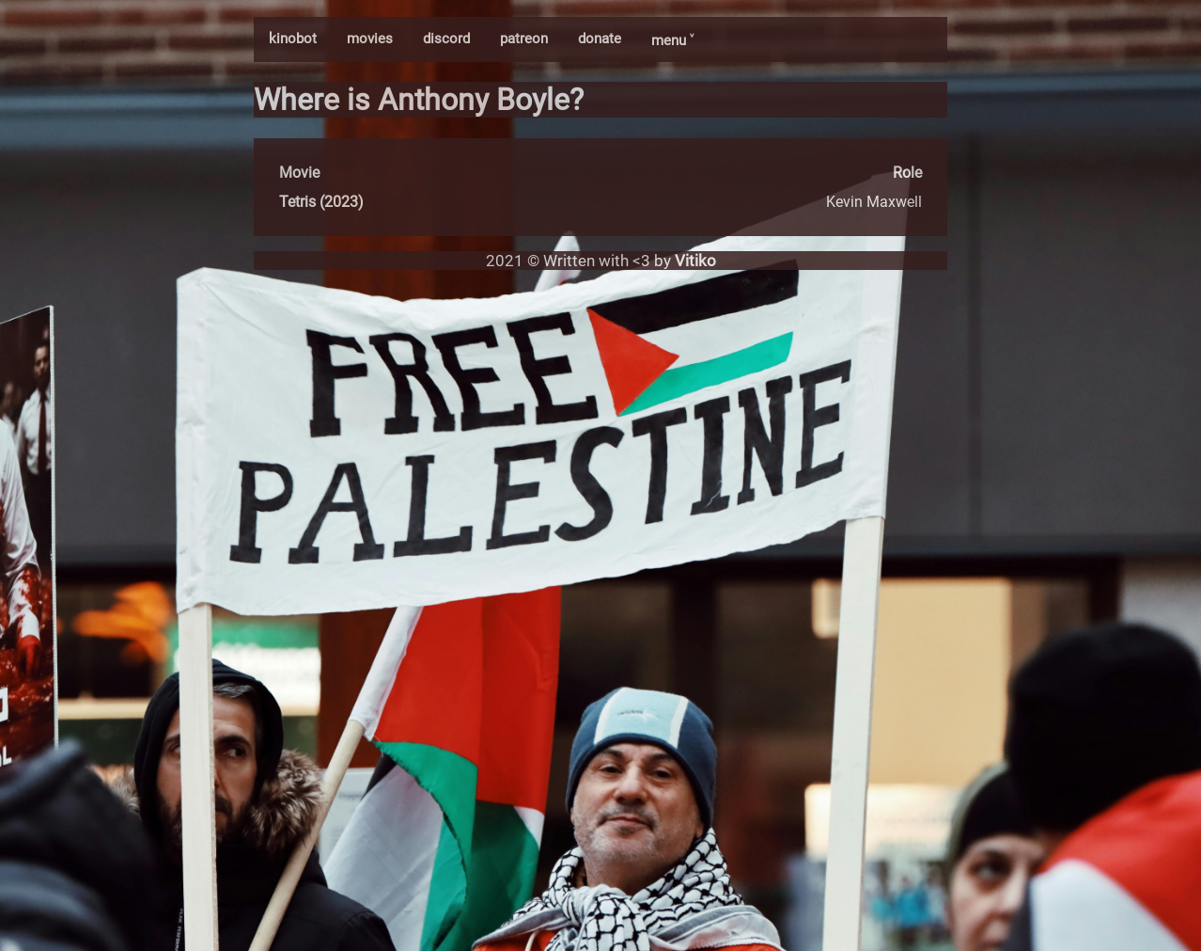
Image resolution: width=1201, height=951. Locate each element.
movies (370, 38)
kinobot (293, 38)
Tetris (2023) (321, 202)
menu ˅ (672, 40)
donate (599, 38)
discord (446, 38)
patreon (524, 38)
